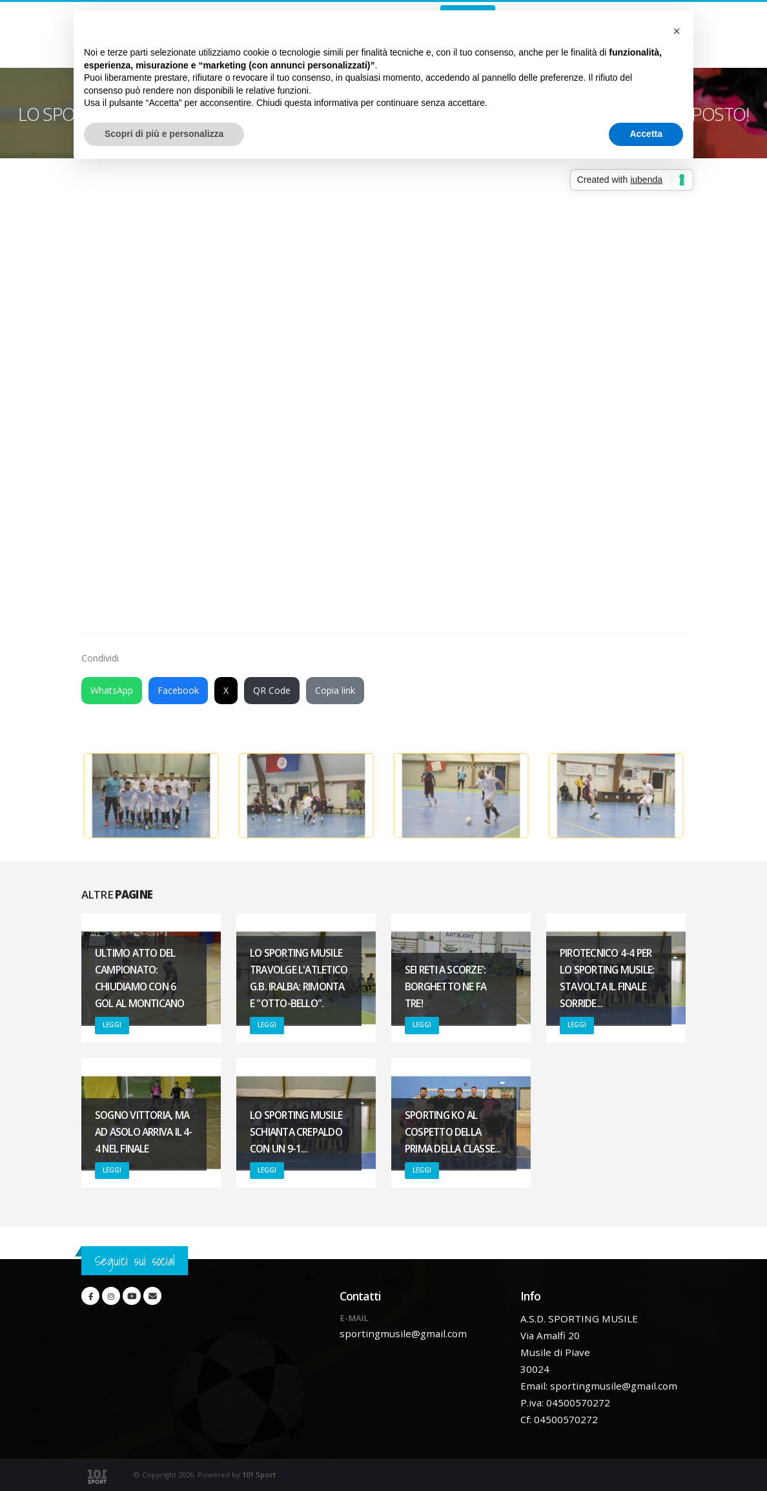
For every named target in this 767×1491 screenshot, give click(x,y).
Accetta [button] (645, 134)
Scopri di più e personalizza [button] (164, 134)
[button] (676, 31)
